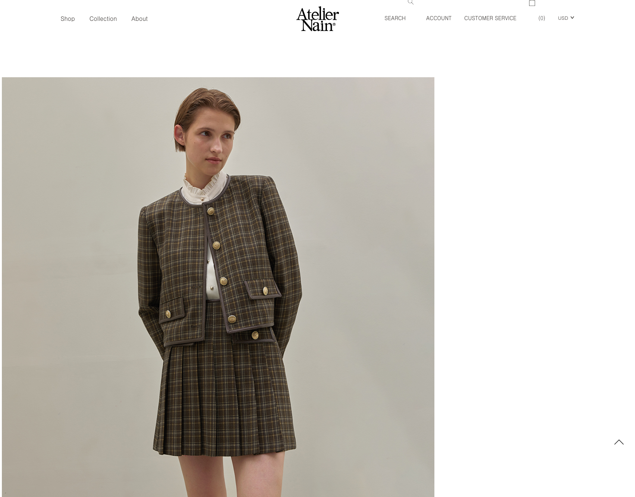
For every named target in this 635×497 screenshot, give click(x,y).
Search (399, 11)
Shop (67, 18)
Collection (103, 18)
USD (563, 17)
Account (439, 18)
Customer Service (490, 18)
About (140, 18)
